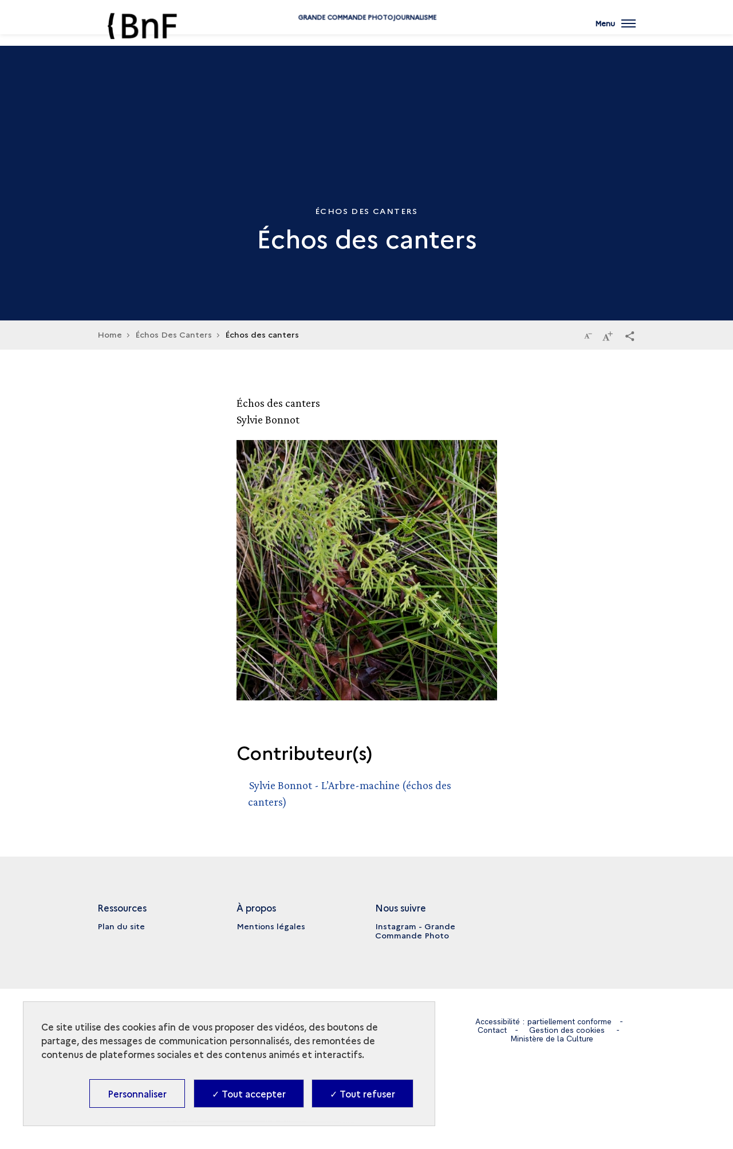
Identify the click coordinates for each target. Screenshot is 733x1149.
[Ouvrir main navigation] (615, 31)
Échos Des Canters (173, 334)
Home (109, 334)
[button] (629, 335)
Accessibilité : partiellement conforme (543, 1021)
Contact (492, 1030)
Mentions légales (271, 926)
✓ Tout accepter (249, 1093)
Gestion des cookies (567, 1030)
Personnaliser (137, 1093)
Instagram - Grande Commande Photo (415, 930)
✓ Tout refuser (362, 1093)
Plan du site (121, 926)
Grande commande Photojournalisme (366, 35)
